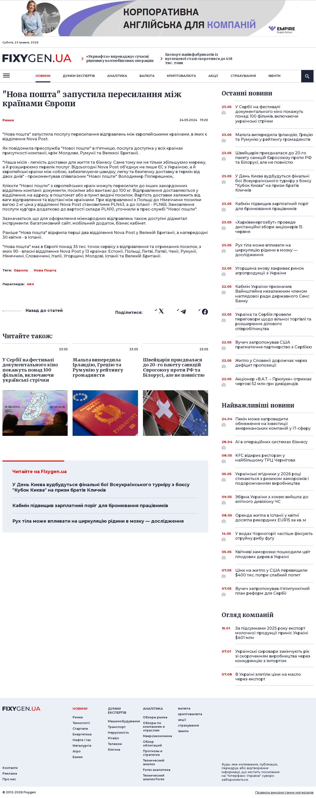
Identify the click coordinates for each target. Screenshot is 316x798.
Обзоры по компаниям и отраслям (154, 726)
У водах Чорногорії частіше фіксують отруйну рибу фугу (274, 536)
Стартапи (80, 728)
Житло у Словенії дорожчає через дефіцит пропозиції (271, 363)
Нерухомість (118, 732)
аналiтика (153, 708)
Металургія (82, 745)
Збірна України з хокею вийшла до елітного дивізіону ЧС (271, 500)
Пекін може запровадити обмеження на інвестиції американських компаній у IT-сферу (273, 424)
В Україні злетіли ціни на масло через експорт (268, 676)
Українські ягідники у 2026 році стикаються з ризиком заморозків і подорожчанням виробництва (272, 479)
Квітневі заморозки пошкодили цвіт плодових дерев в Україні (272, 555)
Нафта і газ (82, 740)
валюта (147, 76)
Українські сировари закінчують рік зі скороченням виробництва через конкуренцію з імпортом (272, 656)
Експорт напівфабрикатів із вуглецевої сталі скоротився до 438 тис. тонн (196, 59)
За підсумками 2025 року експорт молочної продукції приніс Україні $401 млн (271, 633)
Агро (77, 751)
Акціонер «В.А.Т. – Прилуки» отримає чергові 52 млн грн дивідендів (273, 382)
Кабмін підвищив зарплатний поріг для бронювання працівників (90, 505)
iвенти (274, 76)
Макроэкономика (157, 736)
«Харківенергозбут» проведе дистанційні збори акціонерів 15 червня (268, 227)
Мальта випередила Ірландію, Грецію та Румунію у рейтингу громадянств (274, 137)
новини (43, 76)
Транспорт (117, 727)
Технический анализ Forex (153, 777)
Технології (81, 723)
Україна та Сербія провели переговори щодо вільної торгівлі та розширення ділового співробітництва (273, 321)
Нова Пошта (45, 270)
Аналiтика (117, 76)
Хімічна (114, 749)
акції (213, 76)
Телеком (115, 744)
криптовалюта (181, 76)
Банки (78, 757)
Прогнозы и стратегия (152, 753)
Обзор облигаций (152, 743)
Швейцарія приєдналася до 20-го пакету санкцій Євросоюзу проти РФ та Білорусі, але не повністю (273, 158)
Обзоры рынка (155, 717)
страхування (243, 76)
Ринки (8, 120)
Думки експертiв (79, 76)
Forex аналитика (156, 770)
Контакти (10, 768)
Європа (21, 270)
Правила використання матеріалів (284, 792)
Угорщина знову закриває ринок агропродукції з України (269, 271)
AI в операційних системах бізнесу (271, 444)
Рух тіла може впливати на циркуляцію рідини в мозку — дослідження (98, 521)
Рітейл (113, 738)
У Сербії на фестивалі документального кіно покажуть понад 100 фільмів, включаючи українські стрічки (269, 114)
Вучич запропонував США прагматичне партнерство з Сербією (273, 345)
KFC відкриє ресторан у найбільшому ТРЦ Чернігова (267, 458)
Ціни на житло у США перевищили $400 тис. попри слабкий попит (271, 573)
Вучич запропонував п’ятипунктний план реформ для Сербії (272, 591)
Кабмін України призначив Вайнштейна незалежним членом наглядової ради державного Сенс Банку (272, 293)
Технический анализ (153, 762)
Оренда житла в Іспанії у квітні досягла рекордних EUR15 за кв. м (270, 518)
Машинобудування (124, 721)
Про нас (9, 779)
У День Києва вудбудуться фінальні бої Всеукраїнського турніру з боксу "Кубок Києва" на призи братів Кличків (101, 487)
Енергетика (82, 734)
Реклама (9, 773)
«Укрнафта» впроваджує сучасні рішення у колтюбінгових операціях (117, 58)
